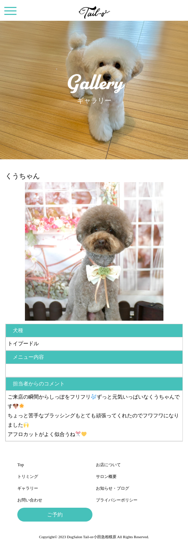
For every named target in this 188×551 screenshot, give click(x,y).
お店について (108, 464)
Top (20, 464)
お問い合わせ (29, 500)
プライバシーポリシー (116, 500)
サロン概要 (106, 476)
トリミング (27, 476)
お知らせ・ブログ (112, 488)
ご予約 (55, 514)
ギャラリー (27, 488)
